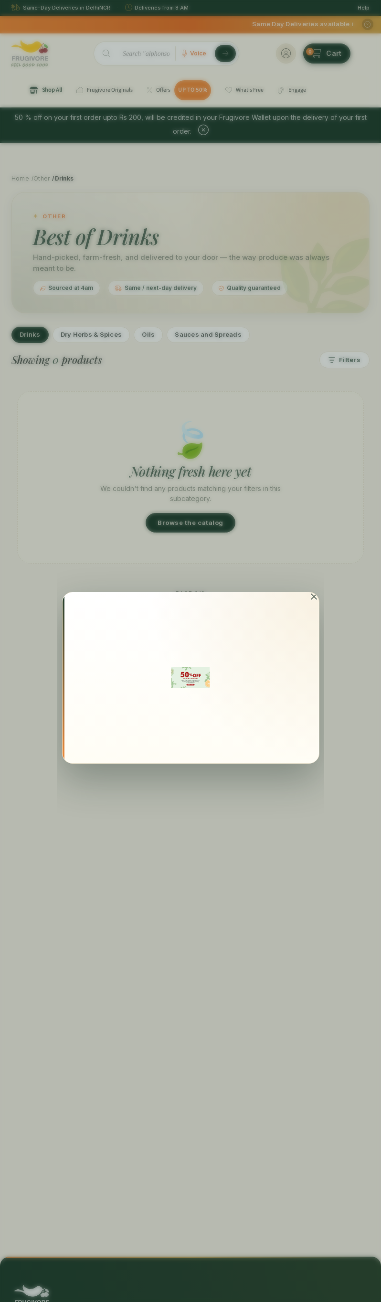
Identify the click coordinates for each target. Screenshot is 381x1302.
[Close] (313, 597)
